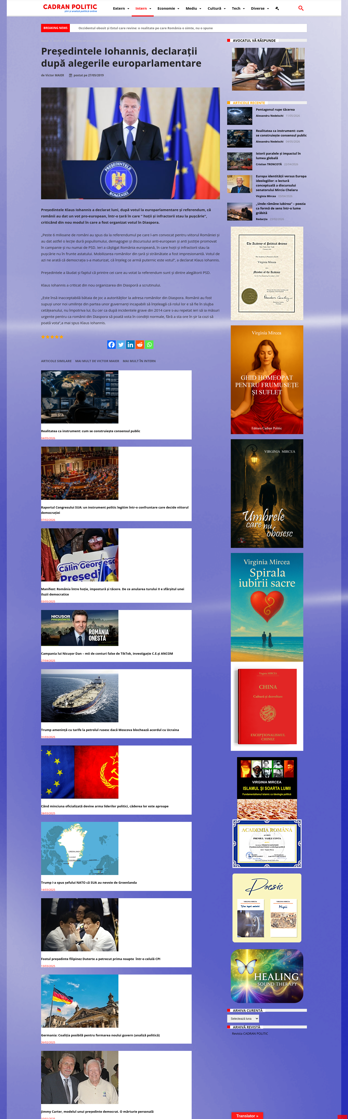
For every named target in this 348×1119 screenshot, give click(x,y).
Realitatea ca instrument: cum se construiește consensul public (67, 419)
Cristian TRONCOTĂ (269, 164)
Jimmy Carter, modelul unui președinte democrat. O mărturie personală (67, 644)
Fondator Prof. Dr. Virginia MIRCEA (173, 1114)
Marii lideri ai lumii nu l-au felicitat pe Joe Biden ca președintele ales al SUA (191, 921)
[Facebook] (112, 344)
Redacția (262, 219)
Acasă (44, 41)
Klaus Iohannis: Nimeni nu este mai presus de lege (191, 849)
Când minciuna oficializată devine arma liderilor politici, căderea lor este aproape (190, 499)
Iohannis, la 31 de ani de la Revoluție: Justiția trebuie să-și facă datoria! (68, 852)
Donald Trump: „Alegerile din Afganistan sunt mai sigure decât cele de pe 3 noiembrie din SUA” (189, 782)
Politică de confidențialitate (109, 1114)
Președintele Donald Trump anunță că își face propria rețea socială (129, 780)
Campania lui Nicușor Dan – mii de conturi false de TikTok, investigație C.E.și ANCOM (69, 487)
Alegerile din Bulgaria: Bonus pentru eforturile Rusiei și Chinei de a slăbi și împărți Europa (69, 782)
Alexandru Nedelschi (269, 115)
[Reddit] (140, 344)
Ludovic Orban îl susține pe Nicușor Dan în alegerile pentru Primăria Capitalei (191, 1064)
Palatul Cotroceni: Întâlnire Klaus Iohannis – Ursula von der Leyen (190, 711)
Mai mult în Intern (139, 361)
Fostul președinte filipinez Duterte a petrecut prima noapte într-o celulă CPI (129, 572)
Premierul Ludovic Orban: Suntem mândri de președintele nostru (67, 918)
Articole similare (56, 361)
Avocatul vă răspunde (254, 40)
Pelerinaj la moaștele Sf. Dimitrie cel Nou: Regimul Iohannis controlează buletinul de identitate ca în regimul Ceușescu (129, 993)
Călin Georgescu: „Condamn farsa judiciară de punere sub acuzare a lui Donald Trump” (128, 713)
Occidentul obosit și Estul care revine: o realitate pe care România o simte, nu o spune (146, 28)
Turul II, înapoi (113, 639)
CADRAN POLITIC (73, 1114)
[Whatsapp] (149, 344)
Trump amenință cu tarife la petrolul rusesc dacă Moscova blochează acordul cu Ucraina (125, 499)
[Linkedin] (130, 344)
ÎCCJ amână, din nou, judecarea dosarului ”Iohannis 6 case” (126, 1062)
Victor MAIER (54, 75)
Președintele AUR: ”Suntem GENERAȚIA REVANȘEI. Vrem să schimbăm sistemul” (126, 852)
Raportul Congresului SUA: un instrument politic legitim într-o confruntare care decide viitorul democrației (127, 424)
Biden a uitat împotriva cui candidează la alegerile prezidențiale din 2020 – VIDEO (64, 990)
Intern (57, 41)
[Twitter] (121, 344)
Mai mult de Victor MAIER (97, 361)
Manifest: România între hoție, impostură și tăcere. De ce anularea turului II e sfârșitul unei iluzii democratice (191, 424)
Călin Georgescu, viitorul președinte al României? (192, 639)
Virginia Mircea (266, 196)
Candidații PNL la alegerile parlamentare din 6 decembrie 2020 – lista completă (69, 1064)
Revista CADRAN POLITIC (250, 1033)
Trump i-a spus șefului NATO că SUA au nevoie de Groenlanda (69, 569)
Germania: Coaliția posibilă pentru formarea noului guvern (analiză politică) (191, 572)
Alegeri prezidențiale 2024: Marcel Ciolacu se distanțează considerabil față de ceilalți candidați (68, 713)
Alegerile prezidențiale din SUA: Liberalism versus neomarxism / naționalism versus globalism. (127, 921)
